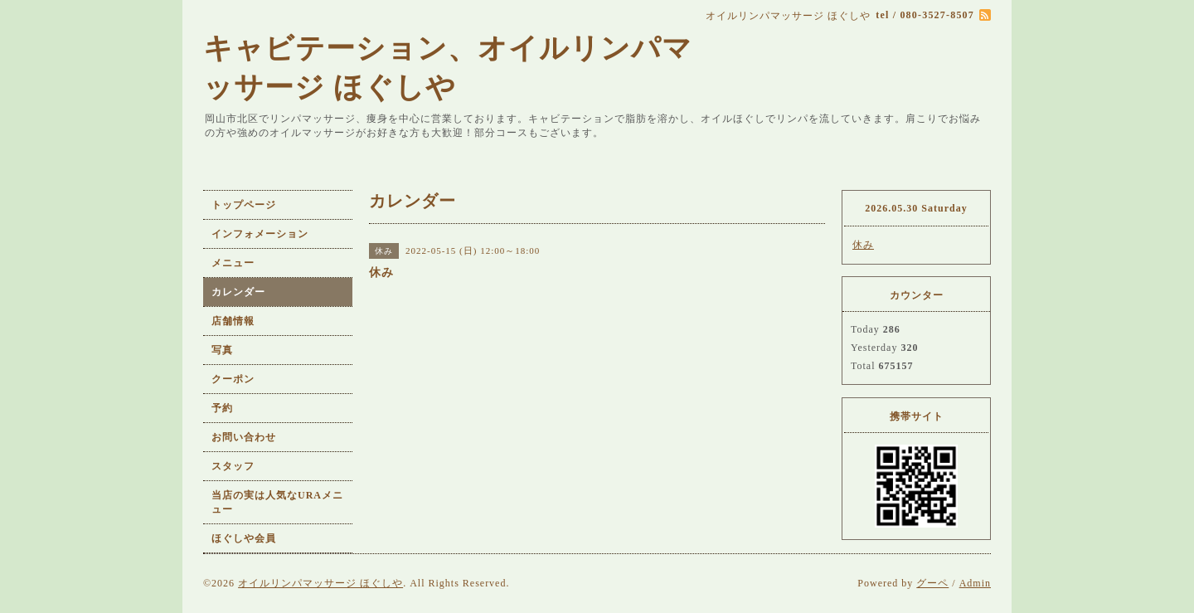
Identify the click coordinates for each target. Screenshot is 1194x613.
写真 (222, 350)
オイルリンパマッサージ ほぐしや (320, 583)
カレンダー (238, 292)
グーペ (932, 583)
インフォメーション (259, 234)
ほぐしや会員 (243, 538)
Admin (975, 583)
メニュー (233, 263)
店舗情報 (233, 321)
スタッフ (233, 466)
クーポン (233, 379)
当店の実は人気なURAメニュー (277, 502)
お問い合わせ (243, 437)
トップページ (243, 205)
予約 (222, 408)
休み (863, 245)
